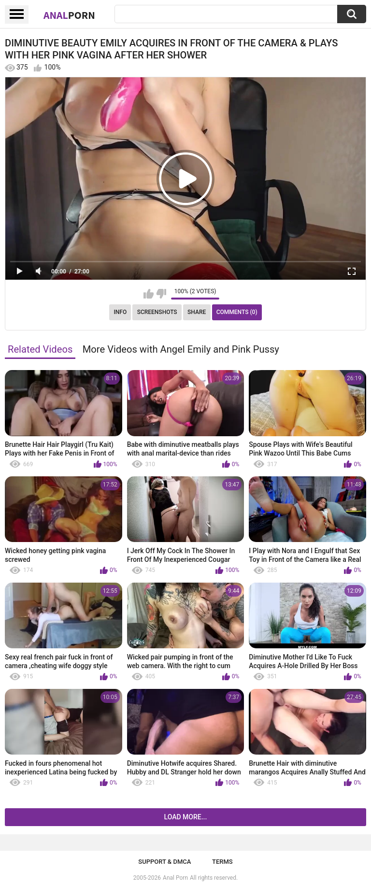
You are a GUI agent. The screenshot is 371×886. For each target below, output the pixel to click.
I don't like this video (161, 294)
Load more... (185, 817)
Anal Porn (175, 877)
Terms (222, 861)
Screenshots (157, 312)
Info (120, 312)
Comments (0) (236, 312)
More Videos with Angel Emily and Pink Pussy (181, 349)
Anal (69, 15)
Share (196, 312)
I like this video (148, 294)
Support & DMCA (164, 861)
